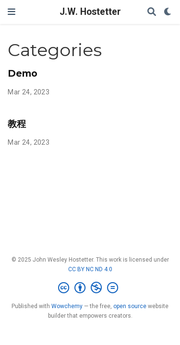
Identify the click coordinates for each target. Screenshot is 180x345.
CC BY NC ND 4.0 (90, 269)
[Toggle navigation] (11, 11)
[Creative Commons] (90, 288)
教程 (17, 123)
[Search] (151, 12)
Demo (22, 73)
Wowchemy (67, 306)
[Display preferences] (168, 12)
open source (129, 306)
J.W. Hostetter (90, 11)
